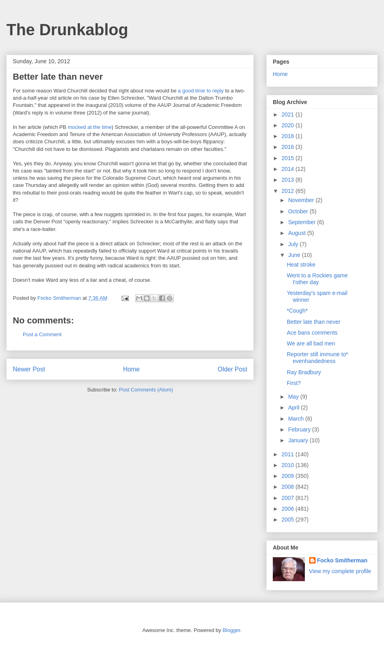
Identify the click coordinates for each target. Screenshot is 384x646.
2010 (289, 465)
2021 (289, 114)
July (294, 244)
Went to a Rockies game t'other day (317, 278)
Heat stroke (301, 264)
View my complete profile (340, 571)
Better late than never (313, 322)
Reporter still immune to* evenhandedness (317, 357)
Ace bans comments (312, 332)
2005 (289, 519)
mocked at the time (90, 127)
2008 (289, 486)
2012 (289, 191)
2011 (289, 454)
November (301, 200)
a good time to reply (201, 91)
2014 (289, 169)
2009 (289, 476)
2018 (289, 136)
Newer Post (29, 369)
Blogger (231, 630)
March (296, 418)
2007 (289, 498)
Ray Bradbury (304, 372)
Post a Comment (42, 334)
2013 (289, 180)
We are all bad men (311, 343)
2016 (289, 147)
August (297, 233)
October (299, 211)
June (295, 255)
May (294, 396)
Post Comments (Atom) (146, 390)
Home (131, 369)
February (300, 429)
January (299, 440)
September (302, 222)
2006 (289, 509)
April (294, 407)
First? (294, 383)
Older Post (232, 369)
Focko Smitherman (342, 560)
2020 (289, 125)
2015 (289, 158)
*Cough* (297, 310)
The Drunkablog (67, 29)
